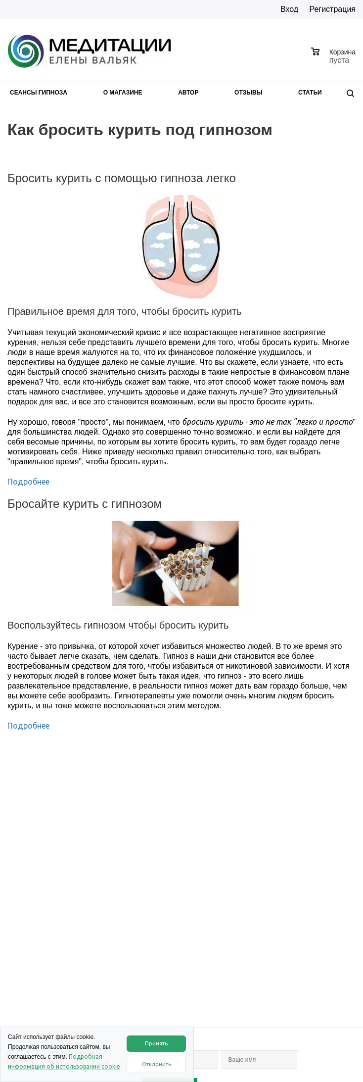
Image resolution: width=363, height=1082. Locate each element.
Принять (156, 1043)
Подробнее (28, 481)
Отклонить (156, 1064)
